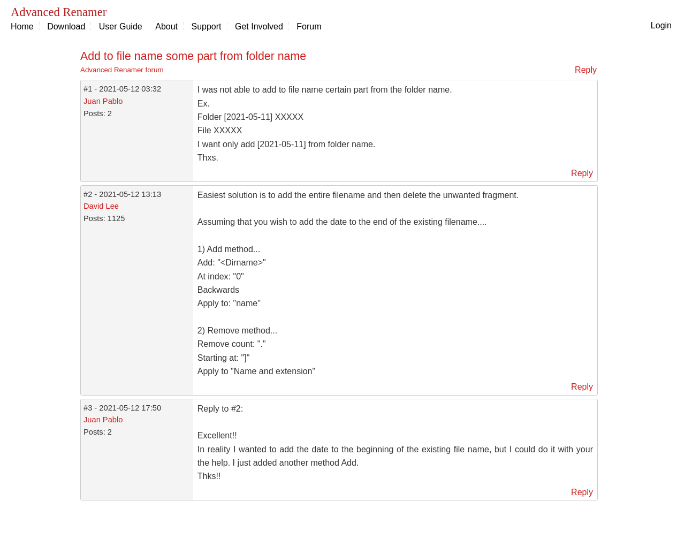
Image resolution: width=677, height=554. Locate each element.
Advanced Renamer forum (122, 70)
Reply (586, 69)
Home (22, 26)
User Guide (120, 26)
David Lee (101, 206)
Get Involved (259, 26)
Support (207, 26)
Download (66, 26)
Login (661, 25)
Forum (308, 26)
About (166, 26)
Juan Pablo (103, 101)
